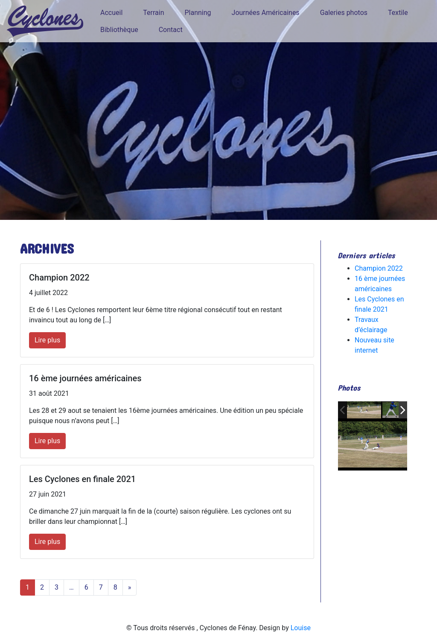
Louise (301, 628)
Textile (398, 13)
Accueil (111, 13)
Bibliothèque (119, 30)
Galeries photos (343, 13)
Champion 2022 (379, 268)
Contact (171, 30)
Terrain (153, 13)
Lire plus (47, 340)
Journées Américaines (266, 13)
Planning (198, 13)
